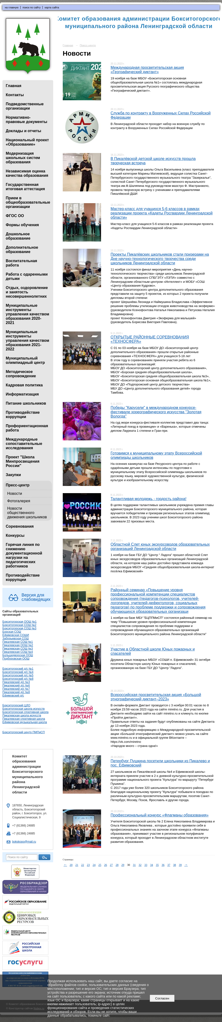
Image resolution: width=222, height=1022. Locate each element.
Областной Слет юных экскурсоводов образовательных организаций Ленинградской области (160, 546)
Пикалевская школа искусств (21, 715)
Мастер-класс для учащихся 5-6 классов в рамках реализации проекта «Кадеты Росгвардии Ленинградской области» (162, 213)
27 (111, 865)
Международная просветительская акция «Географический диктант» (147, 69)
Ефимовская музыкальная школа (24, 722)
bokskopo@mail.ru (24, 841)
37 (168, 865)
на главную (11, 7)
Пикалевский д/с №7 (16, 689)
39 (180, 865)
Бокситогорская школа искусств (23, 708)
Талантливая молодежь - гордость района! (149, 499)
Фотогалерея (18, 501)
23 (88, 865)
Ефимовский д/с (13, 695)
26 (105, 865)
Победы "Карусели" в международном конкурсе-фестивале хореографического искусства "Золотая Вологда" (156, 412)
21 (76, 865)
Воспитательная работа (21, 263)
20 (71, 865)
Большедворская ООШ (17, 655)
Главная (13, 86)
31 (134, 865)
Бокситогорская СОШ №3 (19, 628)
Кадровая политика (24, 385)
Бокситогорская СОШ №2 (19, 625)
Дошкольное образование (18, 236)
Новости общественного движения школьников (27, 512)
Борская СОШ (11, 631)
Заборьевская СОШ (15, 638)
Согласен (162, 998)
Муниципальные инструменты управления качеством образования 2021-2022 (27, 340)
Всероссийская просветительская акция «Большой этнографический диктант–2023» (156, 697)
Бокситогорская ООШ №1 (19, 621)
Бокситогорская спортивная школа (25, 712)
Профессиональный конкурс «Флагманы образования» (160, 815)
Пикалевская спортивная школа (23, 719)
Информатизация (22, 394)
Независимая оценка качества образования (27, 173)
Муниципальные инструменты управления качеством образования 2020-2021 (27, 314)
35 (157, 865)
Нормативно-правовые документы (26, 119)
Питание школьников (26, 403)
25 (99, 865)
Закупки (13, 475)
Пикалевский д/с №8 (16, 692)
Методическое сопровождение (21, 374)
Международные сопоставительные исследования (24, 443)
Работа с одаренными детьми (27, 276)
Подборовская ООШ (15, 658)
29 (122, 865)
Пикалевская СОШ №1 (17, 642)
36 (163, 865)
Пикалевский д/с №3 (16, 682)
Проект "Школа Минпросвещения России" (22, 461)
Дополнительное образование (22, 249)
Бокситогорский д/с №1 (17, 668)
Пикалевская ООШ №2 (17, 645)
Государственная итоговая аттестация (25, 187)
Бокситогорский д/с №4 (17, 672)
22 (82, 865)
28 (117, 865)
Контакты (15, 95)
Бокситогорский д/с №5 (17, 675)
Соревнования (20, 526)
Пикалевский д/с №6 (16, 685)
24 (94, 865)
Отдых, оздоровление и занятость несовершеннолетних (27, 292)
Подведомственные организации (25, 106)
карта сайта (52, 7)
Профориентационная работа (27, 428)
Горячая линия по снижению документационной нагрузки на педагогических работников (24, 555)
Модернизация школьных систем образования (23, 157)
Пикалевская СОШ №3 (17, 648)
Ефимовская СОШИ (15, 635)
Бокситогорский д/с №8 (17, 678)
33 (145, 865)
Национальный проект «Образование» (27, 142)
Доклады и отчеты (23, 131)
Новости (14, 493)
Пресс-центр (17, 485)
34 (151, 865)
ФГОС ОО (15, 216)
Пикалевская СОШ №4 (17, 652)
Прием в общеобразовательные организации (28, 202)
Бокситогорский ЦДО (16, 705)
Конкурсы (15, 535)
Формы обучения (22, 225)
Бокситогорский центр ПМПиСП (23, 732)
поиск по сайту (31, 7)
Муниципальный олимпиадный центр (25, 360)
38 (174, 865)
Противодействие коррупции (23, 414)
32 (140, 865)
